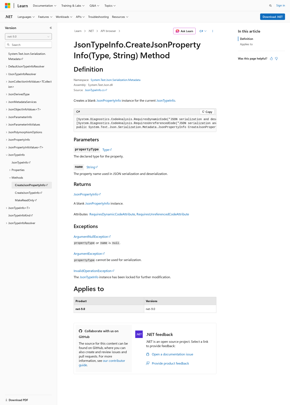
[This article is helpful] (271, 58)
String (91, 167)
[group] (145, 123)
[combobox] (28, 36)
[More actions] (212, 31)
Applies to (246, 44)
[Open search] (270, 5)
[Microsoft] (7, 5)
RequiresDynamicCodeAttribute (112, 214)
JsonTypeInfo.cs (95, 90)
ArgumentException (88, 253)
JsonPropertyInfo (108, 100)
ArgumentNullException (91, 236)
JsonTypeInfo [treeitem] (20, 162)
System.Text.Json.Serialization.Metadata (115, 80)
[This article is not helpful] (276, 58)
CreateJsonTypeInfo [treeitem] (27, 193)
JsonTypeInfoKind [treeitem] (19, 215)
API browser (108, 31)
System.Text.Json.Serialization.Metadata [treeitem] (27, 56)
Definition (246, 39)
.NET (91, 31)
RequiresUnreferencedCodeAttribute (162, 214)
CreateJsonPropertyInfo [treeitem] (30, 185)
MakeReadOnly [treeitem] (24, 200)
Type (105, 149)
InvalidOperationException (93, 270)
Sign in (280, 5)
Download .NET (273, 17)
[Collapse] (50, 28)
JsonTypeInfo (165, 100)
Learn (78, 31)
